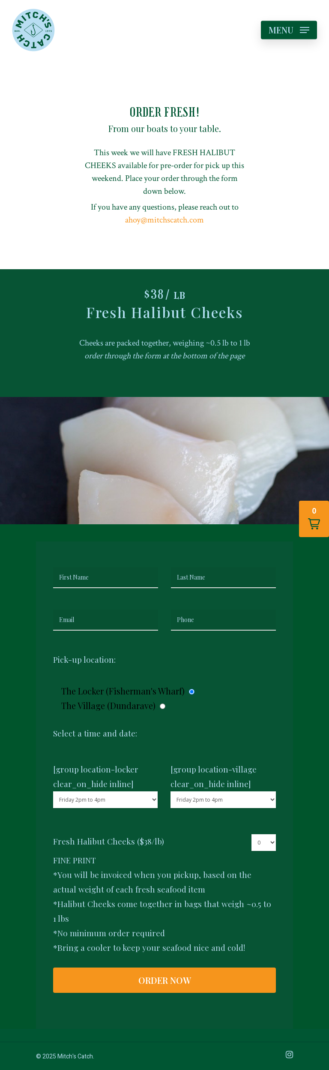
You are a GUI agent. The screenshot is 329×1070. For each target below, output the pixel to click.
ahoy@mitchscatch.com (164, 219)
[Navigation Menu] (289, 30)
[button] (314, 519)
